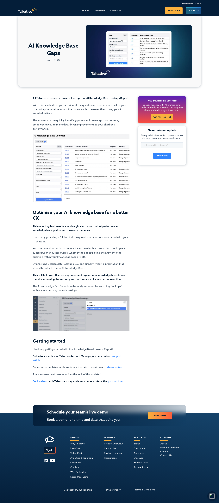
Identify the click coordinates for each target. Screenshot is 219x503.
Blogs (137, 443)
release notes (114, 367)
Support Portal (141, 462)
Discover (138, 458)
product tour (115, 381)
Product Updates (113, 453)
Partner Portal (141, 467)
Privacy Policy (113, 490)
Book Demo (174, 10)
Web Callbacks (78, 472)
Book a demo (41, 381)
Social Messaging (79, 477)
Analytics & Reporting (81, 458)
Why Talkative (77, 443)
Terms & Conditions (145, 490)
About (163, 443)
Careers (164, 451)
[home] (27, 10)
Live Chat (75, 448)
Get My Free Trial (162, 116)
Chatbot (74, 467)
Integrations (110, 458)
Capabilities (110, 448)
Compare (139, 453)
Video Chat (76, 453)
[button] (84, 10)
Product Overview (113, 443)
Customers (99, 10)
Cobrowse (75, 462)
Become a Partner (169, 447)
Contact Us (166, 455)
